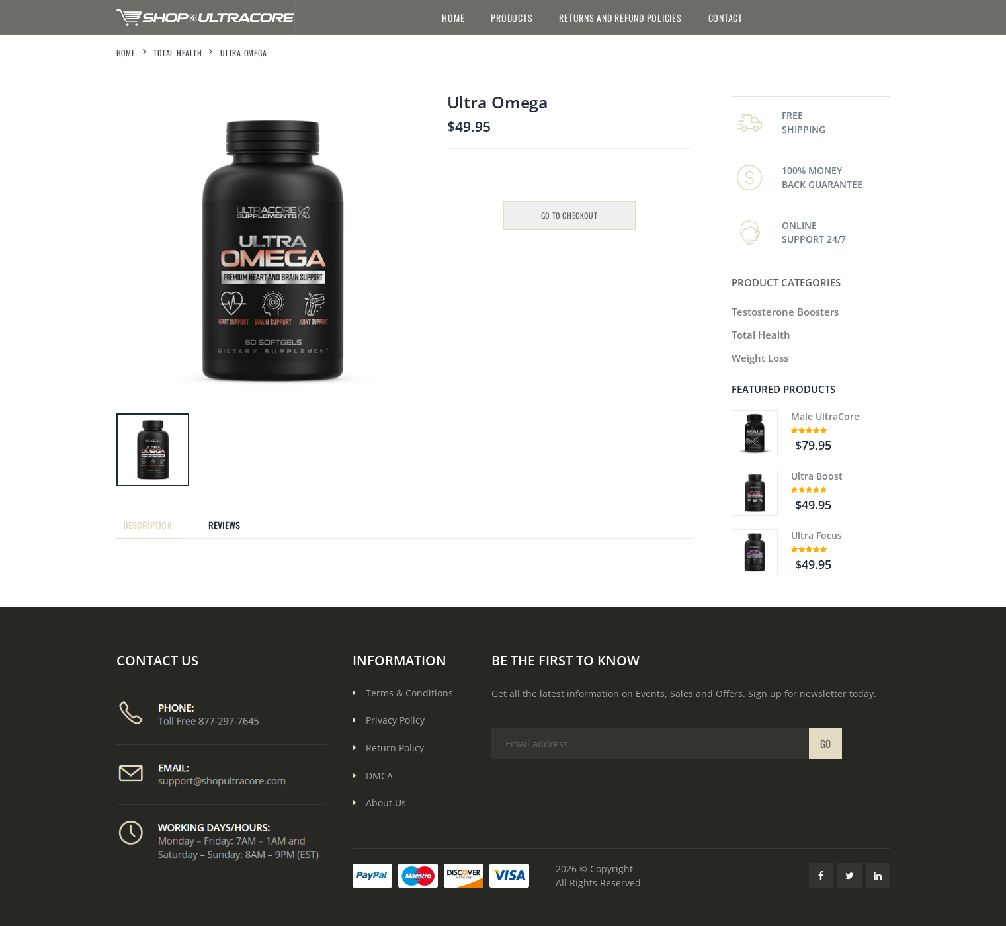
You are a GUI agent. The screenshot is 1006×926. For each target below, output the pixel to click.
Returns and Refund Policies (620, 17)
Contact (725, 17)
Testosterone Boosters (785, 311)
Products (511, 17)
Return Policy (395, 747)
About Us (386, 802)
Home (453, 17)
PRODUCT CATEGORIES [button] (786, 282)
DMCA (379, 775)
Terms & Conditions (409, 693)
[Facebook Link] (821, 875)
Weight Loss (760, 357)
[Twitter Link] (849, 875)
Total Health (177, 52)
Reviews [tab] (224, 525)
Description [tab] (148, 525)
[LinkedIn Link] (878, 875)
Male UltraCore (825, 416)
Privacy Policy (395, 720)
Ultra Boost (817, 476)
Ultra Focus (816, 535)
